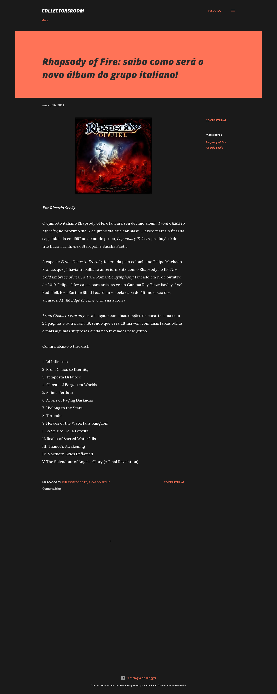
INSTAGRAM (120, 20)
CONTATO (205, 20)
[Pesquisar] (215, 10)
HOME (46, 20)
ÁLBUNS (66, 20)
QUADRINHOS (92, 20)
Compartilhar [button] (216, 120)
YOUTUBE (145, 20)
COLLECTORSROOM (63, 10)
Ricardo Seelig (214, 147)
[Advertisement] (107, 617)
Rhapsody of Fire (216, 142)
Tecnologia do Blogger (138, 678)
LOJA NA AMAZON (175, 20)
